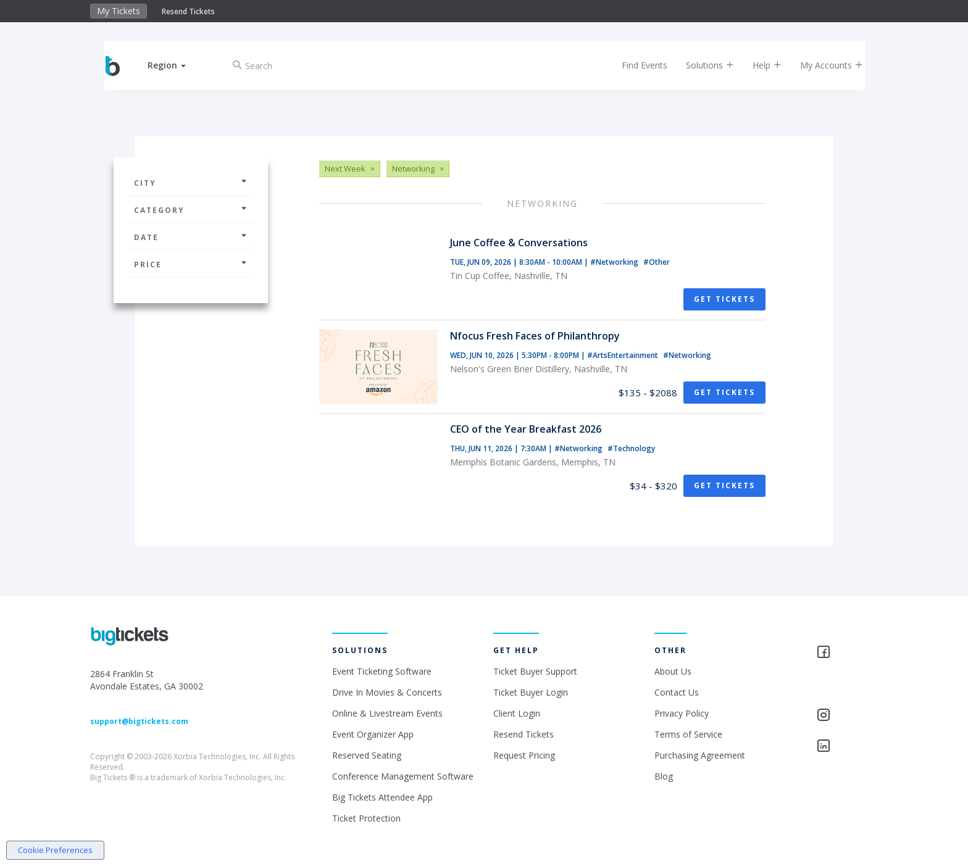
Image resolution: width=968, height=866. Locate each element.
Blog (663, 776)
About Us (672, 671)
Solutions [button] (700, 65)
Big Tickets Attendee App (382, 797)
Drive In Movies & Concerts (387, 692)
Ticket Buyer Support (535, 671)
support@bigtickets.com (139, 721)
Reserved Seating (366, 755)
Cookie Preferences (55, 850)
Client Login (516, 713)
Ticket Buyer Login (530, 692)
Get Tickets (724, 299)
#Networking (615, 262)
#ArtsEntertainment (623, 355)
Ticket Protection (366, 818)
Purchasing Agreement (699, 755)
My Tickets (118, 11)
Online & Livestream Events (387, 713)
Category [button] (191, 210)
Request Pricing (524, 755)
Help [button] (757, 65)
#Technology (631, 448)
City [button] (191, 183)
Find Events (634, 65)
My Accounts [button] (821, 65)
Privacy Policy (681, 713)
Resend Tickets (188, 11)
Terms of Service (688, 734)
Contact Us (676, 692)
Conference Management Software (403, 776)
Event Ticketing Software (382, 671)
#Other (656, 262)
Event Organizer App (373, 734)
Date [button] (191, 237)
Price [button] (191, 264)
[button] (177, 65)
